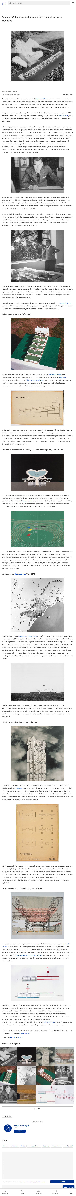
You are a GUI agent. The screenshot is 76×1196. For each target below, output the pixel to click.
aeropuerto (22, 636)
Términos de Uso (23, 1182)
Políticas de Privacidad (31, 1182)
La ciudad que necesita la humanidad (29, 955)
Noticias (5, 1146)
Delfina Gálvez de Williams (35, 380)
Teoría (23, 1146)
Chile (53, 1022)
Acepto (62, 1182)
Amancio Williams (42, 99)
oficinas (19, 788)
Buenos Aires (63, 116)
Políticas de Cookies (41, 1182)
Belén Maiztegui (21, 1125)
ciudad (36, 944)
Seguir (19, 1131)
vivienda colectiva (55, 374)
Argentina (62, 377)
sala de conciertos (26, 501)
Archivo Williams (24, 1033)
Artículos (14, 1146)
